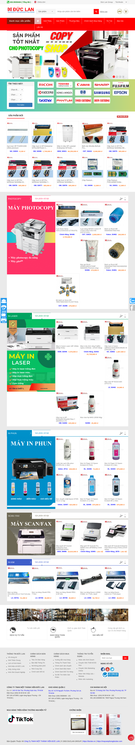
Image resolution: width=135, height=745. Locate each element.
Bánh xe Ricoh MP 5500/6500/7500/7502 (112, 229)
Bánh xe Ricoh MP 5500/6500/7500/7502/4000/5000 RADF (116, 266)
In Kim (11, 562)
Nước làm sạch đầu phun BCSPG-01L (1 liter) (65, 464)
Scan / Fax (14, 516)
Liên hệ (40, 27)
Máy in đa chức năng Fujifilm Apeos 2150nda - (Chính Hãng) (91, 347)
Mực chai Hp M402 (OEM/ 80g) (91, 417)
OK (125, 658)
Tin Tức (109, 21)
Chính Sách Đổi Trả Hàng (64, 672)
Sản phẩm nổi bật (42, 199)
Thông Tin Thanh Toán (63, 663)
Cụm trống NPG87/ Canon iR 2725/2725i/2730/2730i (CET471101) (90, 230)
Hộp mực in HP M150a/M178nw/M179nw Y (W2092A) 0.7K (65, 419)
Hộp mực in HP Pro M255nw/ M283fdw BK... (116, 147)
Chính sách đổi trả (38, 672)
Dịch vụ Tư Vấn (17, 635)
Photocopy (14, 199)
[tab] (20, 84)
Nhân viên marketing (85, 679)
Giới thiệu (48, 21)
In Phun (12, 433)
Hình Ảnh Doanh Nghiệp (16, 672)
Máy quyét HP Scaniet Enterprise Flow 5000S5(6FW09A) (64, 547)
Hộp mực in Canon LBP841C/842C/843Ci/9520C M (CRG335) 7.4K (116, 347)
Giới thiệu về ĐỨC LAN (16, 666)
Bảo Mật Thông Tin (38, 663)
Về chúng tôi (12, 657)
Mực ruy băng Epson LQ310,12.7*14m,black (113, 593)
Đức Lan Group (107, 2)
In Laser (13, 316)
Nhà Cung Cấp (37, 669)
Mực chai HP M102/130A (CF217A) (113, 382)
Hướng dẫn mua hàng (62, 660)
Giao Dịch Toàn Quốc (57, 636)
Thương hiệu (74, 21)
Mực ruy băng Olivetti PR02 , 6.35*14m (66, 593)
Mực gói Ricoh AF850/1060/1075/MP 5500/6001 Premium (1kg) (89, 266)
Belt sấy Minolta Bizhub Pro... (91, 147)
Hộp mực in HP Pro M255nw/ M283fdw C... (66, 181)
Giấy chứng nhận (14, 669)
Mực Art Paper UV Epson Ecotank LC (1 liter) (89, 500)
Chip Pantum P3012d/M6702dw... (115, 181)
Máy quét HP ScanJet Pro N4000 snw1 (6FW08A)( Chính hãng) (91, 547)
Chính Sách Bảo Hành (63, 669)
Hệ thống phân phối (39, 666)
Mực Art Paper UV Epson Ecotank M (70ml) (89, 464)
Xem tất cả (122, 116)
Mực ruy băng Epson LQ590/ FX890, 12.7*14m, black (90, 593)
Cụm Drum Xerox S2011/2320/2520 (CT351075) (66, 229)
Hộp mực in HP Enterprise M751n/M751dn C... (42, 147)
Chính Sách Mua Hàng (93, 21)
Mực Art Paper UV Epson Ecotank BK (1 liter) (113, 500)
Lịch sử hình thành (14, 663)
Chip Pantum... (88, 180)
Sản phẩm (60, 21)
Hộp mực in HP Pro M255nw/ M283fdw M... (16, 181)
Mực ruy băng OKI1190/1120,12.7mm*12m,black (19, 594)
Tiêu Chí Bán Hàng (38, 660)
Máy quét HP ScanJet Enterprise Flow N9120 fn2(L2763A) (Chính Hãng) (116, 547)
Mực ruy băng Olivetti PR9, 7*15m (41, 593)
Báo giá (120, 21)
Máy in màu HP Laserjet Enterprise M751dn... (66, 147)
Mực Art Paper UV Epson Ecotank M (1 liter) (113, 464)
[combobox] (46, 10)
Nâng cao (103, 12)
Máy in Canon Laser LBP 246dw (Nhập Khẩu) (67, 347)
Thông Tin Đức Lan (16, 654)
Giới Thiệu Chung (14, 660)
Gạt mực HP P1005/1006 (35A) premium (17, 147)
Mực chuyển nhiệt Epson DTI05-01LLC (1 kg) (67, 500)
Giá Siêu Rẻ (98, 635)
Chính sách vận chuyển (63, 666)
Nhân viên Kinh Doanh (86, 660)
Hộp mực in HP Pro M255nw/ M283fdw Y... (41, 181)
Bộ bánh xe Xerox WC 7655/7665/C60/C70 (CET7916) (67, 301)
